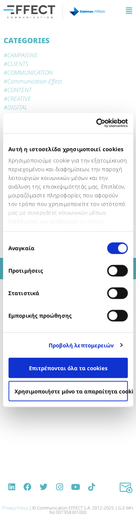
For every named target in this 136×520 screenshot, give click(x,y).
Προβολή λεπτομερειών (81, 345)
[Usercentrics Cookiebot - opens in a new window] (97, 123)
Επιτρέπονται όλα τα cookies (68, 367)
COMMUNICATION (30, 73)
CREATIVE (19, 99)
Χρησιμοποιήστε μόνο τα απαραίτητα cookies (71, 391)
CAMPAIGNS (22, 55)
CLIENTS (17, 64)
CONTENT (19, 90)
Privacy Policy (15, 508)
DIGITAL (17, 107)
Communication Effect (34, 81)
